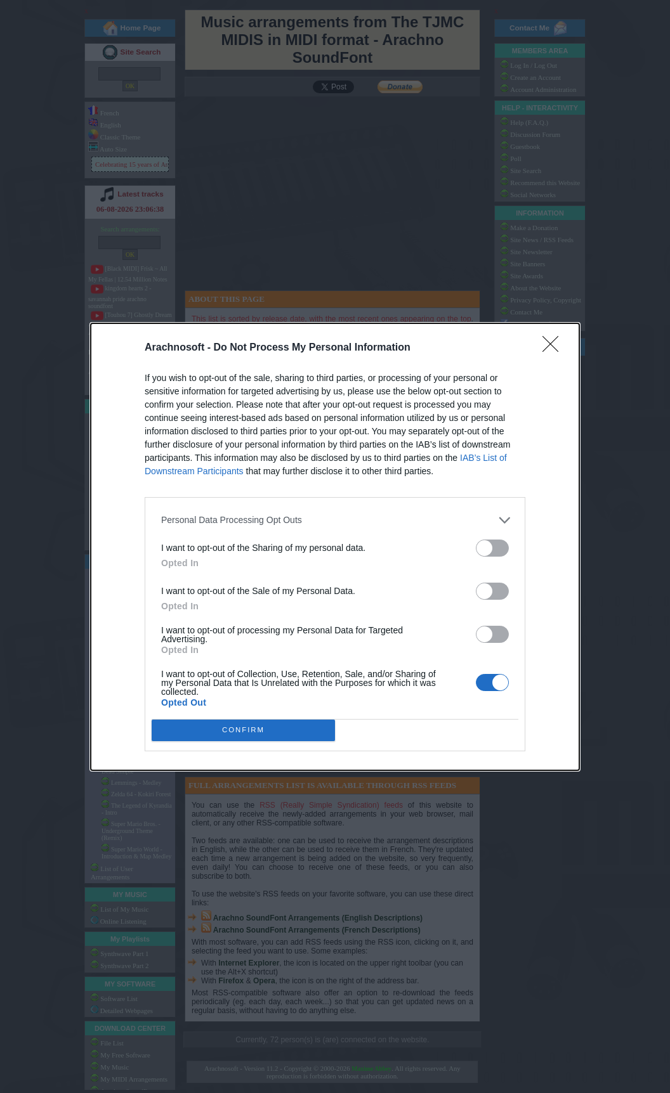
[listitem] (335, 519)
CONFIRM (243, 729)
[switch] (492, 547)
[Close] (554, 347)
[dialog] (335, 546)
